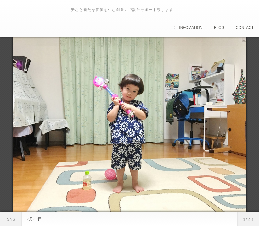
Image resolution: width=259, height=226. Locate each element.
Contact (245, 27)
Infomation (190, 27)
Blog (219, 27)
